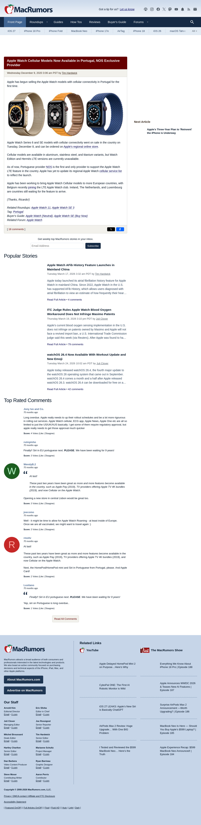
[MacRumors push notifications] (183, 9)
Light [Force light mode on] (71, 808)
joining (32, 187)
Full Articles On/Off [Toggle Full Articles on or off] (33, 808)
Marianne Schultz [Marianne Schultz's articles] (45, 746)
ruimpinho (30, 442)
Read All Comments (65, 618)
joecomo (29, 512)
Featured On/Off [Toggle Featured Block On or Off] (13, 808)
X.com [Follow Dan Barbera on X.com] (14, 766)
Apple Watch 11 (41, 207)
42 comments (75, 389)
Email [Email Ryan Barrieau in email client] (38, 766)
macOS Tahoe (178, 31)
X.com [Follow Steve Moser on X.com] (14, 780)
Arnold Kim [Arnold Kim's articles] (10, 707)
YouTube (92, 649)
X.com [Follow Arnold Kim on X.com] (14, 713)
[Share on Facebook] (120, 229)
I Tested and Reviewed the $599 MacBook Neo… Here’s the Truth (117, 750)
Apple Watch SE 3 (63, 207)
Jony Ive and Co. (34, 409)
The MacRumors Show (167, 649)
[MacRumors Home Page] (28, 9)
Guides (58, 22)
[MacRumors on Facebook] (158, 9)
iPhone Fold (55, 31)
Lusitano (29, 585)
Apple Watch (34, 220)
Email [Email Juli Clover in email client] (6, 726)
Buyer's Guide (117, 22)
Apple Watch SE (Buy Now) (71, 215)
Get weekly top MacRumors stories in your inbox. (65, 239)
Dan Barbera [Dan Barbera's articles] (10, 760)
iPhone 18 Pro (32, 31)
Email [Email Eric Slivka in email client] (38, 713)
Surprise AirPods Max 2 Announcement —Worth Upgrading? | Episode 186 (174, 707)
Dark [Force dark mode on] (77, 808)
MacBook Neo (79, 31)
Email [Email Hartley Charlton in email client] (6, 753)
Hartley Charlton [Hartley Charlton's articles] (12, 746)
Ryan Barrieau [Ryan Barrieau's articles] (43, 760)
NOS (49, 166)
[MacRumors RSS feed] (189, 9)
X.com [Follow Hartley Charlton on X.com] (14, 753)
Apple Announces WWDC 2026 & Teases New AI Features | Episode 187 (178, 686)
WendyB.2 (30, 464)
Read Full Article (56, 299)
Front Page (15, 22)
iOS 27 (12, 31)
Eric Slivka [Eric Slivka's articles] (41, 707)
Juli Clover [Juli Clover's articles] (9, 720)
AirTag (121, 31)
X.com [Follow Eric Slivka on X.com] (46, 713)
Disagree (49, 433)
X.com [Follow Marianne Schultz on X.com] (46, 753)
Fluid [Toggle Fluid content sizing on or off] (47, 808)
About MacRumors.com (23, 678)
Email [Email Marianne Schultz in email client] (38, 753)
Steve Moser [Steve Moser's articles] (10, 773)
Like (41, 433)
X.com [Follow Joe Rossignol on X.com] (46, 726)
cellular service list (111, 171)
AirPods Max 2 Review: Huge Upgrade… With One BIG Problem (115, 728)
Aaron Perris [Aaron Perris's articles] (42, 773)
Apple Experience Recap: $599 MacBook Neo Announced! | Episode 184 (177, 750)
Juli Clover (102, 318)
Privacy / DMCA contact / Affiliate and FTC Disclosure (29, 796)
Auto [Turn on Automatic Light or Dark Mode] (64, 808)
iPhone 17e (102, 31)
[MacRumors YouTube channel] (176, 9)
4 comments (75, 299)
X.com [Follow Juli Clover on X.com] (14, 726)
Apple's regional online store (81, 146)
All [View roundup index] (194, 31)
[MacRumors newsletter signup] (195, 9)
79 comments (75, 344)
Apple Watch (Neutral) (39, 215)
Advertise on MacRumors (25, 689)
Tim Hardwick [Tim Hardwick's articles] (43, 733)
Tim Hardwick (69, 72)
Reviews (94, 22)
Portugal (18, 211)
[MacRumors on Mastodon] (170, 9)
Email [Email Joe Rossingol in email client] (38, 726)
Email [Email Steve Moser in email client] (6, 780)
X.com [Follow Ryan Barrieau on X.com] (46, 766)
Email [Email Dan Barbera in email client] (6, 766)
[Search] (193, 22)
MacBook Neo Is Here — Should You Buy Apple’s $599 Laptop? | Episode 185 (178, 728)
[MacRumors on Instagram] (152, 9)
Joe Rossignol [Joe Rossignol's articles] (43, 720)
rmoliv (27, 537)
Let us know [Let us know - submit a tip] (127, 9)
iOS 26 (157, 31)
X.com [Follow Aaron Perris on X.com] (46, 780)
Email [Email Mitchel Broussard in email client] (6, 740)
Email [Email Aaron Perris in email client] (38, 780)
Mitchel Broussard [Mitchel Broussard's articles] (13, 733)
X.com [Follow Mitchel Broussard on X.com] (14, 740)
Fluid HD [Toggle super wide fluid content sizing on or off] (55, 808)
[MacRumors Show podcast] (146, 9)
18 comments (16, 229)
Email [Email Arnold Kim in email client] (6, 713)
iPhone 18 (139, 31)
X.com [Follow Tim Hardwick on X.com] (46, 740)
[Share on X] (111, 229)
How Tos (76, 22)
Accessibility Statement (15, 802)
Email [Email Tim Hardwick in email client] (38, 740)
